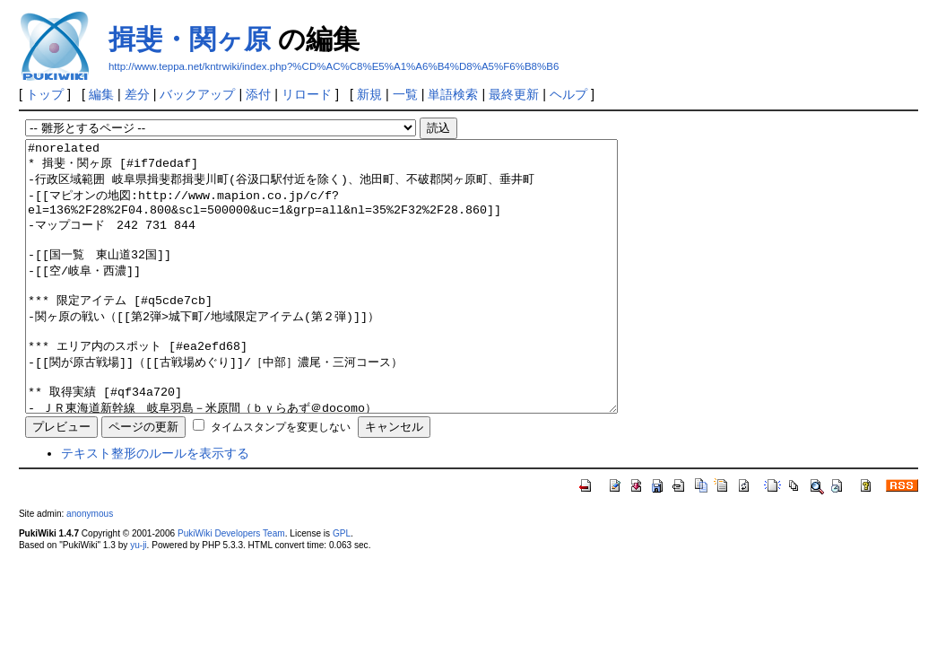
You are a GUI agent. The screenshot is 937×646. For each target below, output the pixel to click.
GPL (342, 587)
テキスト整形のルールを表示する (155, 507)
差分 (137, 94)
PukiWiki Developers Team (231, 587)
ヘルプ (568, 94)
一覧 (405, 94)
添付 (258, 94)
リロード (307, 94)
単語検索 (453, 94)
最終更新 (514, 94)
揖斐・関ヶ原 (189, 39)
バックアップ (197, 94)
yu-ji (138, 599)
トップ (45, 94)
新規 (369, 94)
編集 (101, 94)
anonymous (89, 567)
